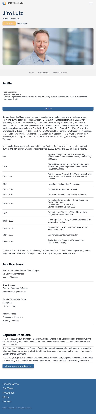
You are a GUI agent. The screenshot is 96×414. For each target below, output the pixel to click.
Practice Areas (43, 72)
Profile (31, 72)
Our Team (7, 388)
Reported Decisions (60, 72)
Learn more (22, 23)
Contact (9, 23)
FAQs (5, 397)
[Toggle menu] (91, 3)
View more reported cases (18, 366)
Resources (8, 392)
